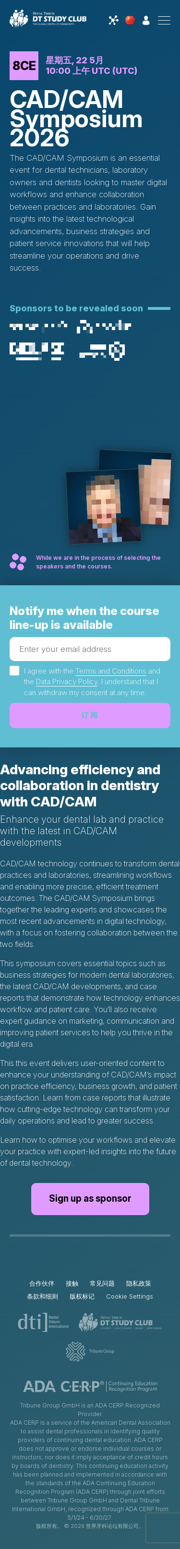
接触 (72, 1283)
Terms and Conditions (110, 670)
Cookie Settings (129, 1296)
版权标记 (82, 1296)
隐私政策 (138, 1283)
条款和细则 (42, 1296)
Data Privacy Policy (66, 681)
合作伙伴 (41, 1283)
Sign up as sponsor (90, 1198)
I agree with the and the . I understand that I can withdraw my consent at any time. (92, 681)
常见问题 (102, 1283)
